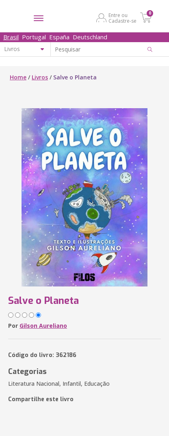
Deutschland (90, 37)
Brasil (11, 37)
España (59, 37)
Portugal (34, 37)
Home (18, 77)
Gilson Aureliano (43, 325)
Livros (40, 77)
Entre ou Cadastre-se (122, 18)
